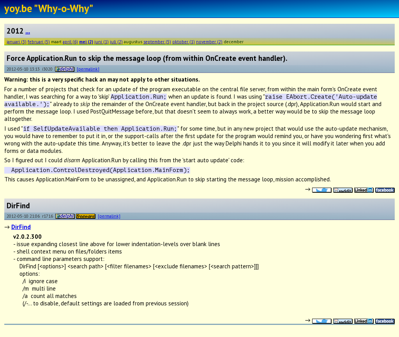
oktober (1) (183, 41)
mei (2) (86, 41)
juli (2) (116, 41)
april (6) (70, 41)
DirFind (21, 227)
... (27, 30)
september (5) (157, 41)
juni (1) (101, 41)
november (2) (209, 41)
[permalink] (88, 69)
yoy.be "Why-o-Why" (48, 8)
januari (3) (16, 41)
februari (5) (39, 41)
